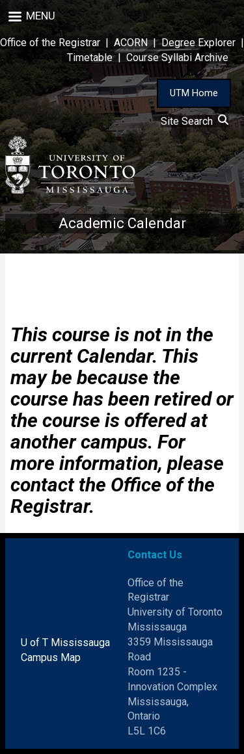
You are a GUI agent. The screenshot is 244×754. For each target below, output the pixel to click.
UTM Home (194, 93)
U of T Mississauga (65, 642)
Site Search (194, 121)
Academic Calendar (122, 223)
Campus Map (51, 657)
